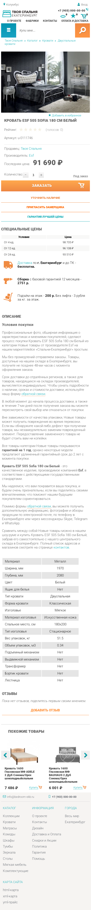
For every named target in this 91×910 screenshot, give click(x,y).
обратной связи (33, 394)
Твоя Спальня (14, 40)
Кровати (47, 40)
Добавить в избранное (66, 115)
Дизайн (37, 828)
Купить (33, 787)
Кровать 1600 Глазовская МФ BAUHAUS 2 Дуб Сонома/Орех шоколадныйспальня (63, 775)
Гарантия (39, 852)
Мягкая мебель (14, 865)
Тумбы (8, 846)
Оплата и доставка (74, 20)
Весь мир (72, 816)
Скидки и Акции (44, 840)
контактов (61, 547)
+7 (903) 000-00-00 (71, 10)
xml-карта (10, 896)
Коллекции (11, 816)
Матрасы (10, 828)
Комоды (9, 834)
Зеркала (9, 852)
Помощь (38, 859)
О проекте (14, 20)
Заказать (58, 186)
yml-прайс (10, 902)
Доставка (24, 263)
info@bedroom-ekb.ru (20, 796)
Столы (8, 859)
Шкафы (8, 840)
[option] (45, 82)
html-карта (11, 890)
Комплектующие (15, 871)
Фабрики (32, 20)
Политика (39, 846)
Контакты (50, 20)
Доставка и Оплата (46, 834)
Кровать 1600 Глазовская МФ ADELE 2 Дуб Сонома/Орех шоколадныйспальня (20, 773)
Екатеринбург (75, 822)
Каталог (32, 40)
